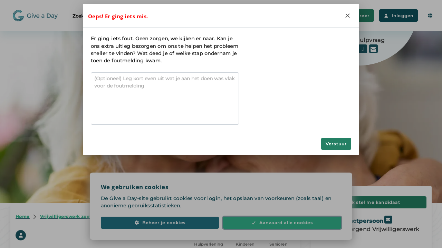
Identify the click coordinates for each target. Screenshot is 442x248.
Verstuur (336, 143)
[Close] (347, 15)
